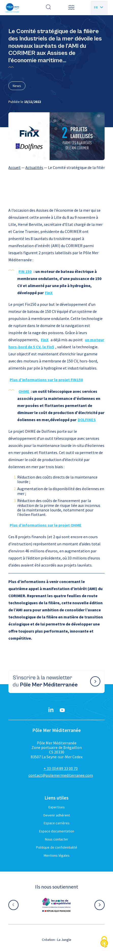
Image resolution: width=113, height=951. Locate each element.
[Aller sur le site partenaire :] (56, 905)
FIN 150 (25, 271)
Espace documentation (56, 831)
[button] (71, 8)
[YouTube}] (62, 710)
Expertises (57, 807)
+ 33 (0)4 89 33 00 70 (61, 768)
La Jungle (64, 939)
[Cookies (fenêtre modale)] (104, 942)
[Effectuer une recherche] (48, 7)
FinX (49, 292)
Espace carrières (57, 823)
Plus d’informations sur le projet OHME (46, 525)
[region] (56, 167)
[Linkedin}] (51, 710)
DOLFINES (87, 419)
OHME (24, 391)
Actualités (34, 167)
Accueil (14, 167)
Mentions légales (57, 855)
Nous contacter (56, 839)
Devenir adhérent (56, 815)
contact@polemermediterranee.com (60, 775)
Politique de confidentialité (56, 847)
